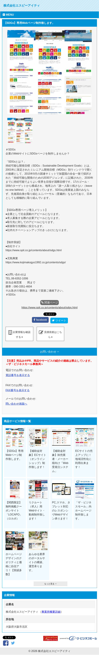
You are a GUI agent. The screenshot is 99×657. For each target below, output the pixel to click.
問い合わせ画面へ (16, 402)
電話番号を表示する (18, 374)
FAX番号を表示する (18, 389)
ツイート (60, 319)
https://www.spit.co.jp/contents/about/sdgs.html (49, 307)
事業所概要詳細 (51, 610)
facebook (41, 318)
